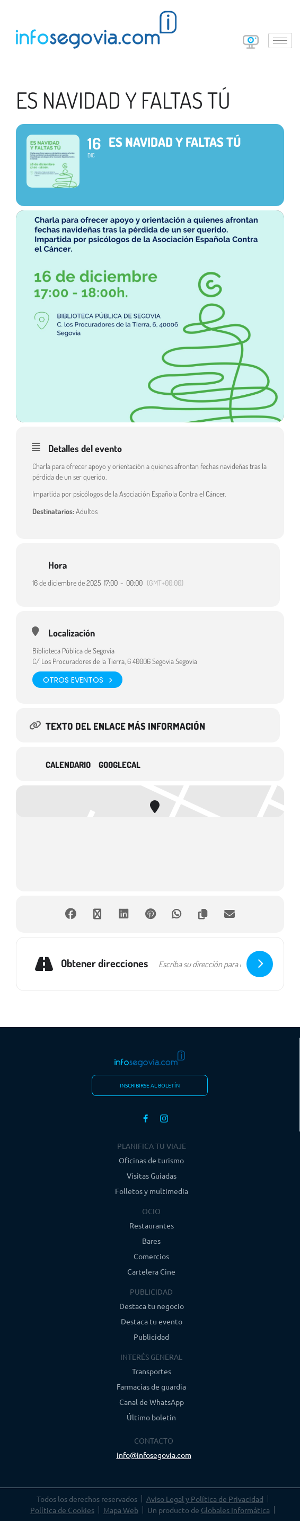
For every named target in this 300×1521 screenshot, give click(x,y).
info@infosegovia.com (154, 1455)
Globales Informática (235, 1510)
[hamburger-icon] (280, 40)
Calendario (68, 765)
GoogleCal (119, 765)
